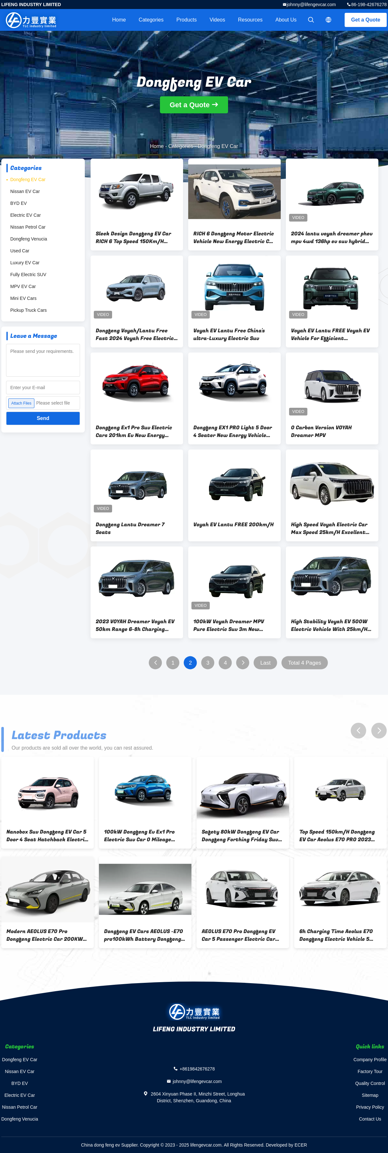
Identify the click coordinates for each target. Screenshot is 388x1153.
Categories (151, 19)
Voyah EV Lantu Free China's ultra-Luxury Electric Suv (229, 334)
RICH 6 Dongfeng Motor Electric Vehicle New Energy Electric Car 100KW (234, 237)
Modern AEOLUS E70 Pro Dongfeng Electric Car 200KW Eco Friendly (44, 935)
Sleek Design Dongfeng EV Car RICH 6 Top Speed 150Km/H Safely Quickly (133, 237)
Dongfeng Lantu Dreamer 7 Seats (130, 528)
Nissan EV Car (25, 191)
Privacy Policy (370, 1107)
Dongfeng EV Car (28, 179)
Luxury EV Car (25, 262)
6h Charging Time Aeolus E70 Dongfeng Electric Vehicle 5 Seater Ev (336, 935)
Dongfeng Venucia (28, 238)
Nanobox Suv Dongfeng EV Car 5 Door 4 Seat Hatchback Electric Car (46, 835)
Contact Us (370, 1119)
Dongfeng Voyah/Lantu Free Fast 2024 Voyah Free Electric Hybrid (135, 334)
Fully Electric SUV (28, 274)
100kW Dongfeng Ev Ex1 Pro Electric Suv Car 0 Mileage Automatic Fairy (139, 835)
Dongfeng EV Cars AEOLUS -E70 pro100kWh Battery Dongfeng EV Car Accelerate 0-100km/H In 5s (143, 935)
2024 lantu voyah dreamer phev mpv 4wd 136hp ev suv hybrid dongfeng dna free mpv (332, 237)
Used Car (19, 250)
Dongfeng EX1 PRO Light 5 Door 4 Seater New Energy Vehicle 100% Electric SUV (232, 431)
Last (265, 663)
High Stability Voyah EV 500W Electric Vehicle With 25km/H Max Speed (329, 625)
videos (217, 19)
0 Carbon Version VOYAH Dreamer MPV (321, 431)
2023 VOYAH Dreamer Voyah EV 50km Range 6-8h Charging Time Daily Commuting (135, 625)
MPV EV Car (23, 286)
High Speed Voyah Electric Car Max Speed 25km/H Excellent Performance (329, 528)
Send (43, 418)
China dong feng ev (100, 1145)
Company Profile (370, 1059)
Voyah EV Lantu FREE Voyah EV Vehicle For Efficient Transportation (330, 334)
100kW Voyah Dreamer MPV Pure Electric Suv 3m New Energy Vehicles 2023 (228, 625)
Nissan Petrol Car (28, 227)
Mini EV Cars (23, 298)
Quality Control (370, 1083)
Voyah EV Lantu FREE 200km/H (233, 524)
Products (186, 19)
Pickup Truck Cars (28, 310)
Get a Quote (365, 19)
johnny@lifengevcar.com (311, 4)
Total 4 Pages (304, 663)
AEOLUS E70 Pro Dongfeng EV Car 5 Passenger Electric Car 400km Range (238, 935)
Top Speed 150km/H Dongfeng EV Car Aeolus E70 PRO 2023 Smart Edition (337, 835)
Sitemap (370, 1095)
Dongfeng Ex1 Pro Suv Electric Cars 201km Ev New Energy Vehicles (134, 431)
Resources (250, 19)
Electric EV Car (25, 215)
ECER (301, 1145)
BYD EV (18, 203)
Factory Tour (370, 1071)
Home (119, 19)
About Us (286, 19)
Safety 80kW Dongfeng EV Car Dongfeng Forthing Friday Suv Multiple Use (240, 835)
